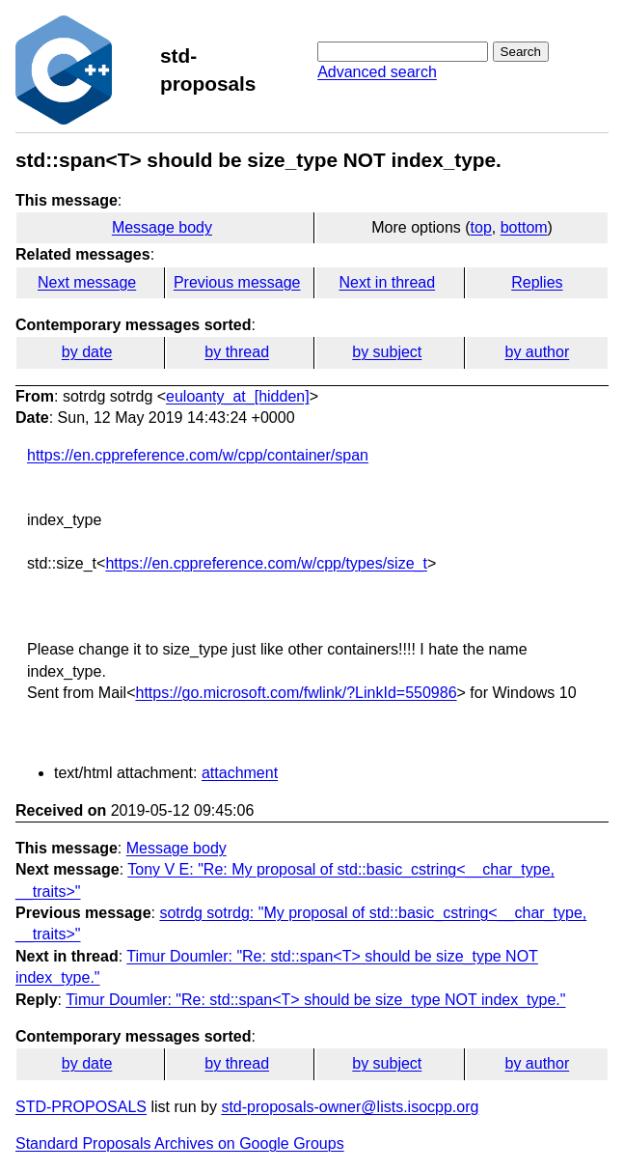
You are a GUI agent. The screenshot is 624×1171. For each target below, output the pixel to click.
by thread (236, 352)
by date (87, 352)
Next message (87, 282)
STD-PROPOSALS (81, 1107)
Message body (162, 227)
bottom (524, 227)
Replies (536, 282)
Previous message (237, 282)
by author (537, 352)
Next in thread (387, 282)
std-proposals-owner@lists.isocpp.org (349, 1107)
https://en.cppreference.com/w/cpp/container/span (197, 455)
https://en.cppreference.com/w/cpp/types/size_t (266, 563)
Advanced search (377, 72)
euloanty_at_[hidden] (238, 396)
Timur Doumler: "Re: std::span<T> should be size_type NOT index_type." (315, 999)
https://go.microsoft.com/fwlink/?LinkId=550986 (295, 692)
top (481, 227)
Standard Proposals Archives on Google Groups (179, 1143)
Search (521, 51)
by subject (386, 352)
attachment (240, 773)
